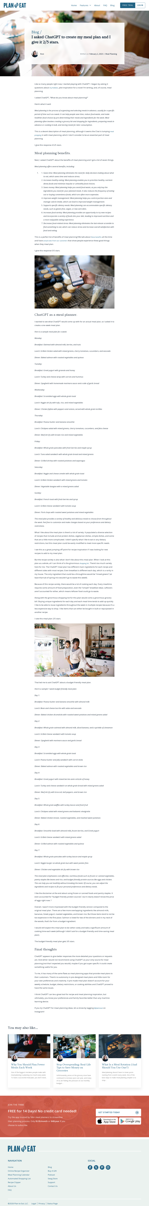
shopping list (85, 563)
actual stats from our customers (57, 240)
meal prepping (41, 135)
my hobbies (55, 87)
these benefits (97, 237)
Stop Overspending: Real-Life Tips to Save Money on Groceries (74, 1067)
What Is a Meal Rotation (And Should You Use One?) (119, 1066)
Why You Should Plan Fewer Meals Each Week (28, 1066)
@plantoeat (99, 1008)
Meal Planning (111, 54)
